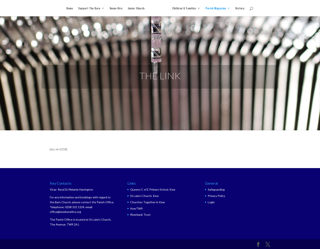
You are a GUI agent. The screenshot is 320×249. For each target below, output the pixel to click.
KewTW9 (136, 208)
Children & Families (184, 8)
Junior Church (136, 8)
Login (211, 202)
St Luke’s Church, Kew (144, 196)
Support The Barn (89, 8)
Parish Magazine (216, 8)
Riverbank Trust (140, 214)
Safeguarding (216, 189)
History (239, 8)
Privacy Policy (216, 196)
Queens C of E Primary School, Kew (152, 189)
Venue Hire (116, 8)
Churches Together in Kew (147, 202)
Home (69, 8)
